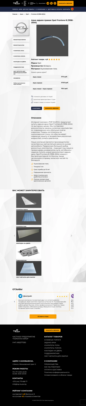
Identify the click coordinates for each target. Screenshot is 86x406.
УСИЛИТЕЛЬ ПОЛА (18, 50)
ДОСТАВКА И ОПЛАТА (55, 9)
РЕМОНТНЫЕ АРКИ (18, 45)
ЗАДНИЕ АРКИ (50, 343)
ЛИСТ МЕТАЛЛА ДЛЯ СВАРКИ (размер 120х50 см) (20, 73)
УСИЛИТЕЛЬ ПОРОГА (19, 56)
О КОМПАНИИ (40, 9)
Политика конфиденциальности (56, 372)
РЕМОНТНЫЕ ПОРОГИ (19, 39)
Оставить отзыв (43, 316)
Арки (21, 14)
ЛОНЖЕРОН (16, 78)
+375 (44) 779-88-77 (42, 3)
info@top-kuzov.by (19, 384)
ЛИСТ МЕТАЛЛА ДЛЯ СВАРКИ (56, 356)
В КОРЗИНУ (37, 108)
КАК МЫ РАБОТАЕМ (52, 367)
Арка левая (37, 77)
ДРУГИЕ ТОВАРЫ (28, 9)
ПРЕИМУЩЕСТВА (51, 364)
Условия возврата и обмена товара (58, 375)
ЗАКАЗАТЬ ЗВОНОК (65, 3)
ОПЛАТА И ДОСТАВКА (53, 370)
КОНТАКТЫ (66, 9)
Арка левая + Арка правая (42, 89)
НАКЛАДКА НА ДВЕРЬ (19, 61)
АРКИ (20, 9)
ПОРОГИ (15, 9)
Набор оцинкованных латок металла (19, 83)
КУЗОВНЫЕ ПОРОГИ (52, 340)
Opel (27, 14)
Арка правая (37, 83)
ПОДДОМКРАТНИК (18, 67)
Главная (14, 14)
